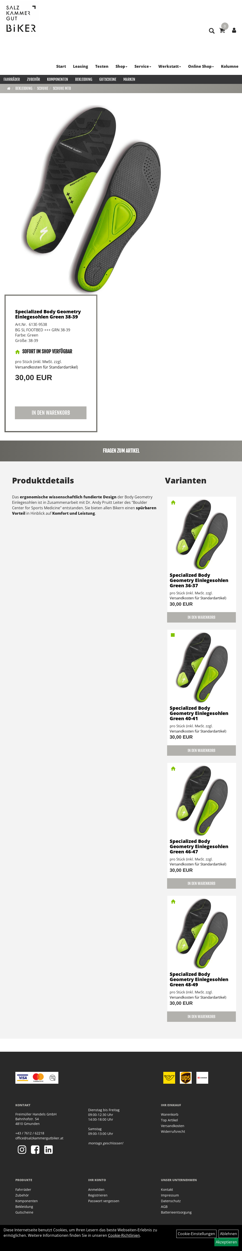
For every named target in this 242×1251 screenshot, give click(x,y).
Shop (121, 66)
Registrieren (98, 1195)
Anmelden (96, 1189)
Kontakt (167, 1189)
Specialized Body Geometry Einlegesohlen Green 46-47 (199, 846)
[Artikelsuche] (212, 31)
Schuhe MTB (62, 88)
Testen (101, 66)
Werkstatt (169, 66)
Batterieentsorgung (176, 1212)
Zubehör (33, 79)
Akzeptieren (226, 1242)
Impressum (170, 1195)
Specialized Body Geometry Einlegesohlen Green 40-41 (199, 713)
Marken (129, 79)
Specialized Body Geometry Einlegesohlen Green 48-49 (199, 979)
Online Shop (201, 66)
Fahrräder (12, 79)
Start (61, 66)
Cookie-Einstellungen (196, 1233)
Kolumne (229, 66)
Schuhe (42, 88)
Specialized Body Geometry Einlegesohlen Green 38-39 (48, 314)
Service (142, 66)
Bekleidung (83, 79)
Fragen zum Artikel (121, 451)
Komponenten (57, 79)
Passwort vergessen (103, 1201)
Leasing (80, 66)
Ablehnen (228, 1233)
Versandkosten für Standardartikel (46, 367)
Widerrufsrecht (173, 1131)
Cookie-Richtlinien (124, 1235)
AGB (164, 1206)
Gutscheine (107, 79)
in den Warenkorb (51, 412)
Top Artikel (169, 1120)
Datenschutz (171, 1201)
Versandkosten (172, 1126)
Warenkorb (169, 1114)
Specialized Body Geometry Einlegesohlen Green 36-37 (199, 580)
